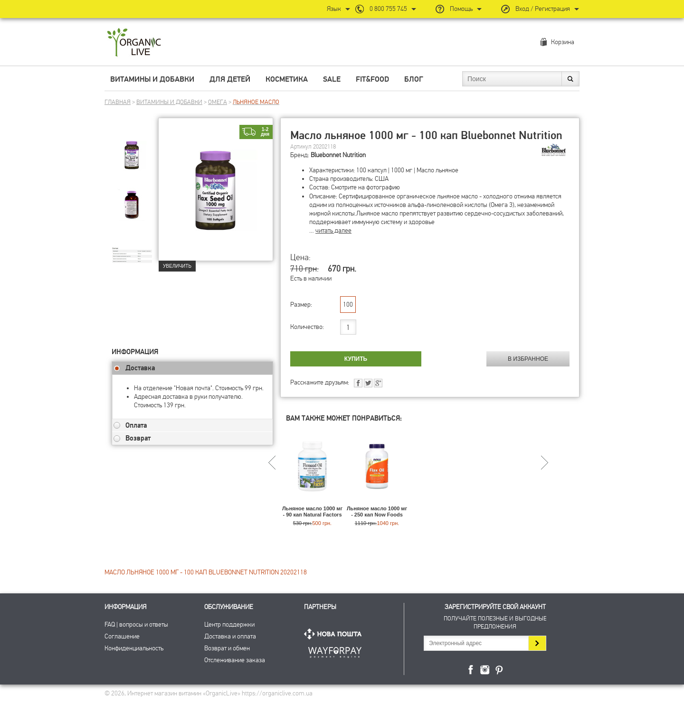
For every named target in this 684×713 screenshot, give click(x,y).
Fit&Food (372, 79)
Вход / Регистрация (542, 9)
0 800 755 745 (388, 9)
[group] (135, 152)
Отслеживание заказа (234, 660)
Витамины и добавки (152, 79)
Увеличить (177, 266)
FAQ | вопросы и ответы (136, 624)
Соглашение (122, 636)
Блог (413, 79)
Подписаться (537, 643)
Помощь (461, 9)
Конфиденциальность (133, 648)
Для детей (229, 79)
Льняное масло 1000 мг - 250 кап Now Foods (377, 511)
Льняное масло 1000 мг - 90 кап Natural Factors (312, 511)
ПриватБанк (335, 650)
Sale (332, 79)
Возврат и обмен (227, 648)
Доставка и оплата (230, 636)
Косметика (287, 79)
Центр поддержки (229, 624)
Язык (334, 9)
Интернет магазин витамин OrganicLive (134, 43)
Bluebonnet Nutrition (338, 155)
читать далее (333, 230)
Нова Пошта (335, 634)
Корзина (562, 42)
